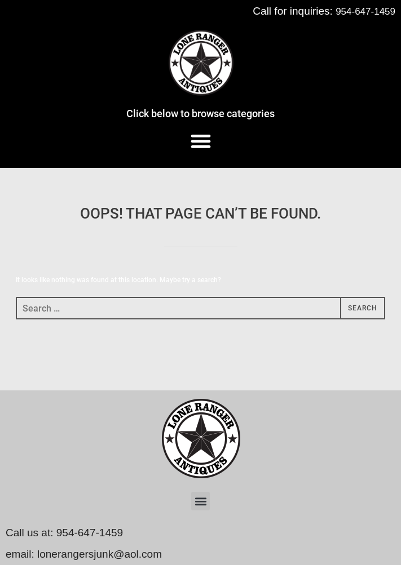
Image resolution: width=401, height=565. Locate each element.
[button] (200, 140)
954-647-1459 (365, 11)
